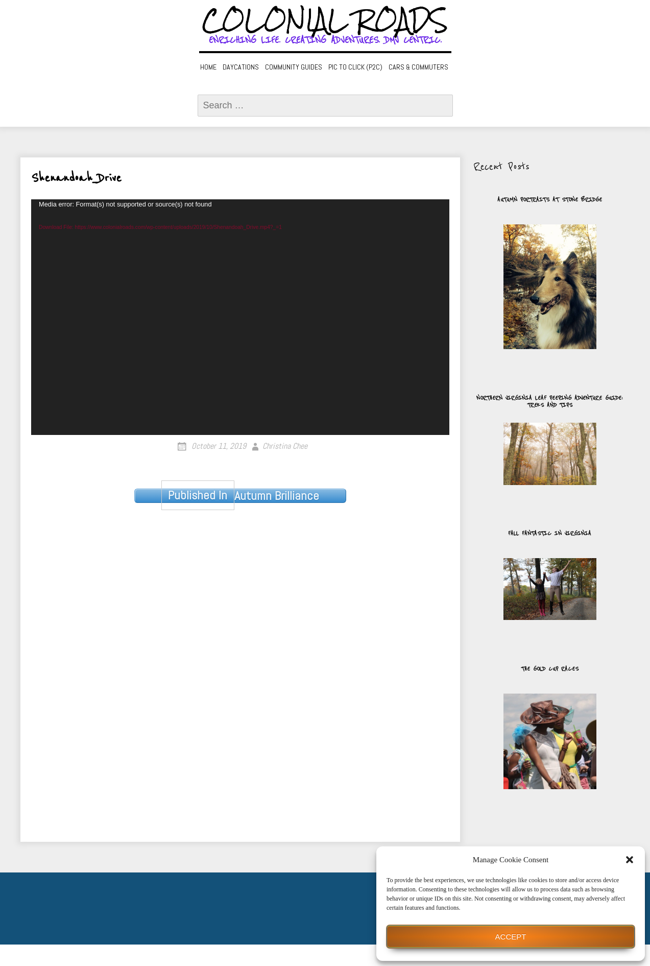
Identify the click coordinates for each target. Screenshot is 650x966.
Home (208, 67)
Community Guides (293, 67)
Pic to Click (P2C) (355, 67)
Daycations (241, 67)
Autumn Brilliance (240, 496)
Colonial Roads (325, 20)
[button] (629, 860)
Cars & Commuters (418, 67)
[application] (240, 316)
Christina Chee (284, 446)
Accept (510, 936)
